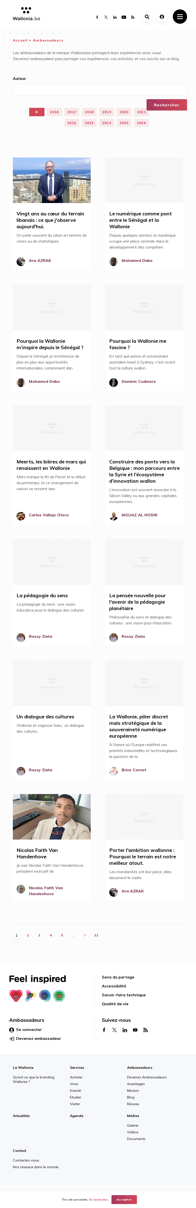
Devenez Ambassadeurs (147, 1077)
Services (77, 1067)
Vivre (74, 1084)
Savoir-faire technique (124, 994)
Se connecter (25, 1029)
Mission (133, 1090)
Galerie (132, 1125)
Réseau (133, 1104)
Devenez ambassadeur (35, 1038)
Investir (75, 1090)
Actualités (21, 1116)
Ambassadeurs (48, 40)
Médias (133, 1116)
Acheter (76, 1077)
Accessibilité (114, 985)
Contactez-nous (26, 1160)
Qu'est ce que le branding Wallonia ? (33, 1079)
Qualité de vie (115, 1003)
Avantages (136, 1084)
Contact (19, 1150)
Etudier (75, 1097)
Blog (130, 1097)
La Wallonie (23, 1067)
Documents (136, 1139)
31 (96, 935)
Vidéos (132, 1132)
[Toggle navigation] (180, 16)
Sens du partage (118, 977)
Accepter (124, 1199)
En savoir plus (98, 1199)
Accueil (20, 40)
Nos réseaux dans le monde (36, 1167)
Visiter (75, 1104)
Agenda (76, 1116)
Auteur (19, 78)
